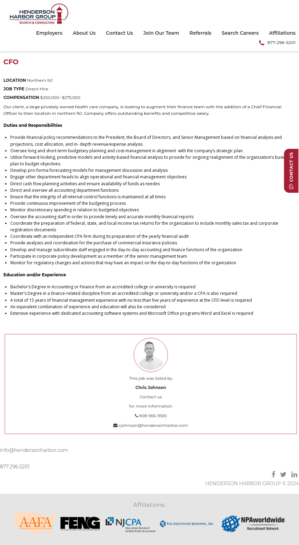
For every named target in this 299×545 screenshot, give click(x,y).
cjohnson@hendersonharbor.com (153, 425)
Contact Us (119, 33)
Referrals (200, 33)
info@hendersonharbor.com (34, 450)
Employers (49, 33)
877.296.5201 (15, 467)
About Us (84, 33)
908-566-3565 (153, 415)
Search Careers (240, 33)
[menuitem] (51, 34)
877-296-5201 (281, 42)
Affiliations (282, 33)
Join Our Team (161, 33)
